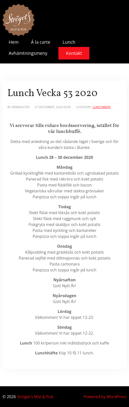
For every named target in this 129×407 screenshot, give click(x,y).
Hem (14, 42)
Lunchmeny (102, 107)
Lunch (69, 42)
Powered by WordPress (105, 396)
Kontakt (74, 53)
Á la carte (40, 42)
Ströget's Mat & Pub (35, 396)
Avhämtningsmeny (28, 53)
